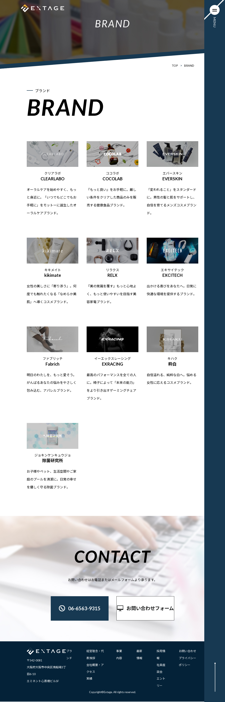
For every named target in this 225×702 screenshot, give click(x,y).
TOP (175, 65)
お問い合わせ (187, 651)
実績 (89, 679)
